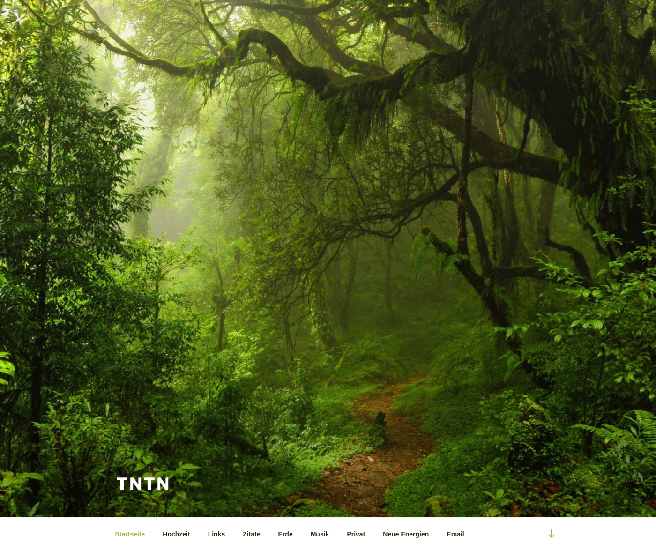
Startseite (130, 534)
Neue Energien (406, 534)
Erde (285, 534)
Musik (320, 534)
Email (455, 534)
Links (216, 534)
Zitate (251, 534)
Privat (356, 534)
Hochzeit (176, 534)
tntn (143, 484)
